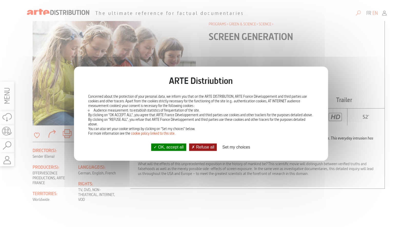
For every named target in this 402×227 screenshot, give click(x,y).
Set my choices (236, 147)
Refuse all (203, 147)
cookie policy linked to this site (153, 133)
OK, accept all (169, 147)
